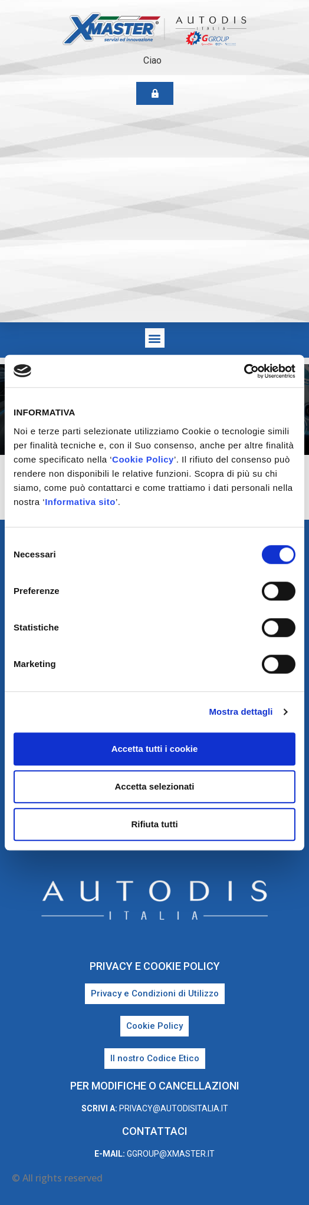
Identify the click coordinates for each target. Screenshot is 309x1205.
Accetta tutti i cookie (154, 749)
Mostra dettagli (240, 712)
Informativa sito (80, 502)
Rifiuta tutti (154, 824)
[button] (155, 338)
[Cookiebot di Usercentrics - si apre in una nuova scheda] (243, 371)
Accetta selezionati (154, 786)
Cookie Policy (143, 459)
